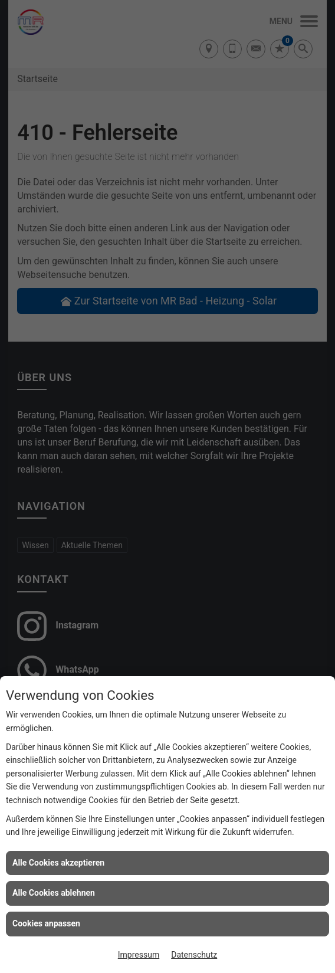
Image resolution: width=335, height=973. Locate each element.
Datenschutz (194, 954)
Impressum (138, 954)
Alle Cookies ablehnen (53, 892)
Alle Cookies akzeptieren (58, 862)
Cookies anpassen (46, 923)
